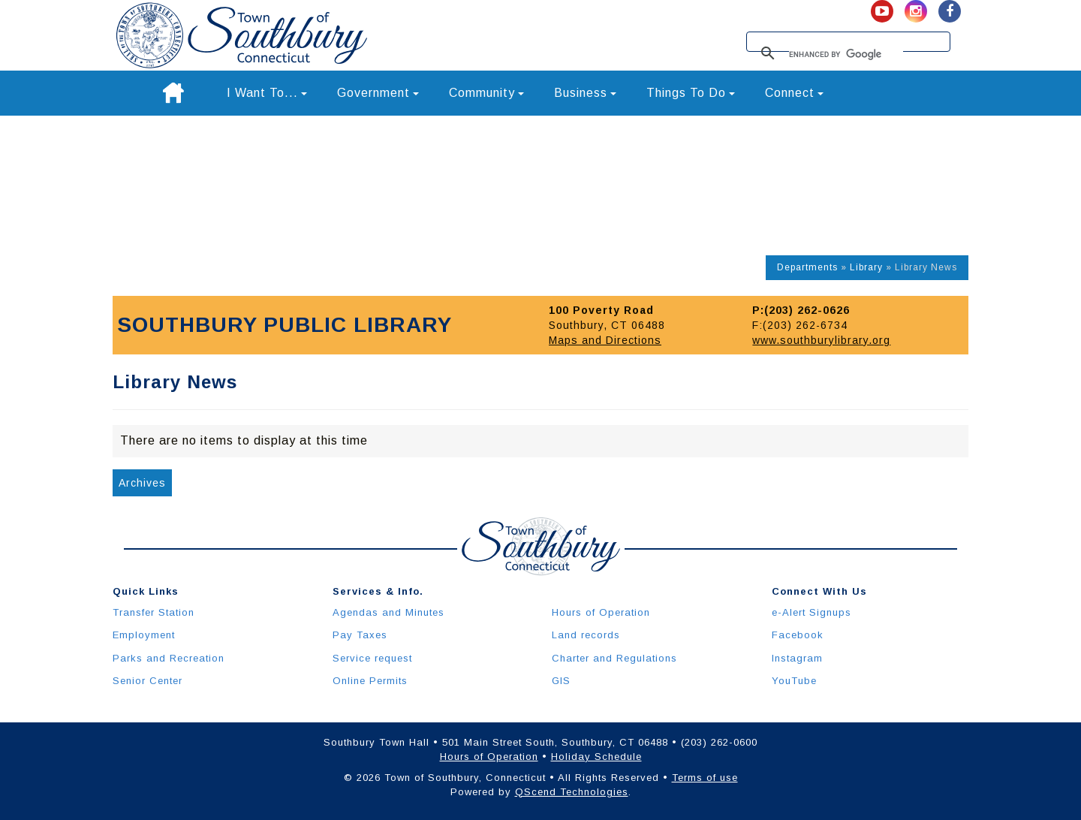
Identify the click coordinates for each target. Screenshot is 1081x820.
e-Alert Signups (811, 612)
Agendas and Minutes (388, 612)
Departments (807, 267)
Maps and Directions (605, 340)
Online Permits (370, 680)
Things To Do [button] (690, 92)
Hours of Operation (601, 612)
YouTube (794, 680)
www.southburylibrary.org (821, 340)
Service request (372, 658)
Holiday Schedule (596, 756)
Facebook (798, 635)
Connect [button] (794, 92)
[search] (846, 54)
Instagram (797, 658)
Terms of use (705, 777)
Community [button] (486, 92)
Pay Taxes (360, 635)
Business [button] (585, 92)
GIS (561, 680)
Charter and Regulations (614, 658)
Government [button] (378, 92)
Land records (586, 635)
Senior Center (147, 680)
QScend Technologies (571, 791)
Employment (144, 635)
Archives (142, 483)
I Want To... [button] (267, 92)
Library (866, 267)
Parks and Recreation (168, 658)
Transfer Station (153, 612)
